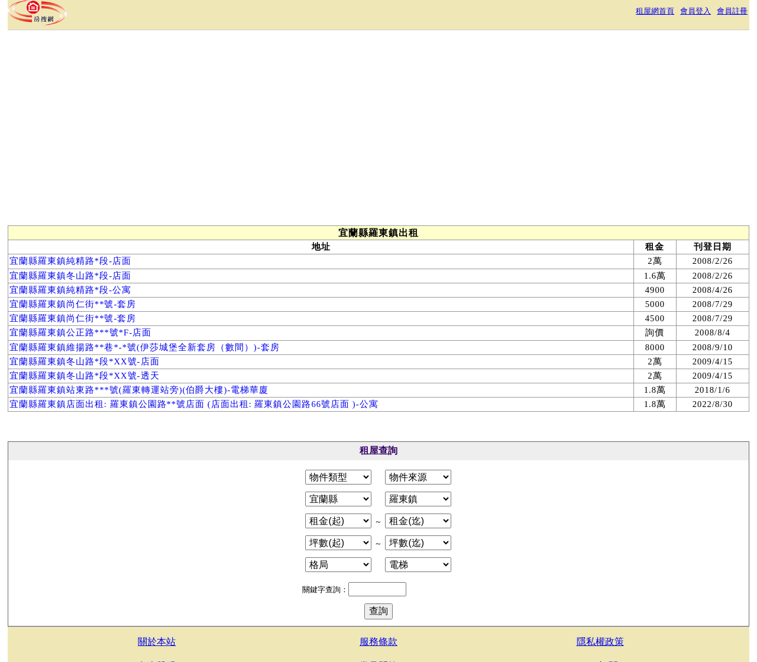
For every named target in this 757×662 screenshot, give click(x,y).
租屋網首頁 (655, 11)
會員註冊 (732, 11)
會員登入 (695, 11)
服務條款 (378, 642)
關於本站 (157, 642)
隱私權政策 (600, 642)
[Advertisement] (225, 131)
